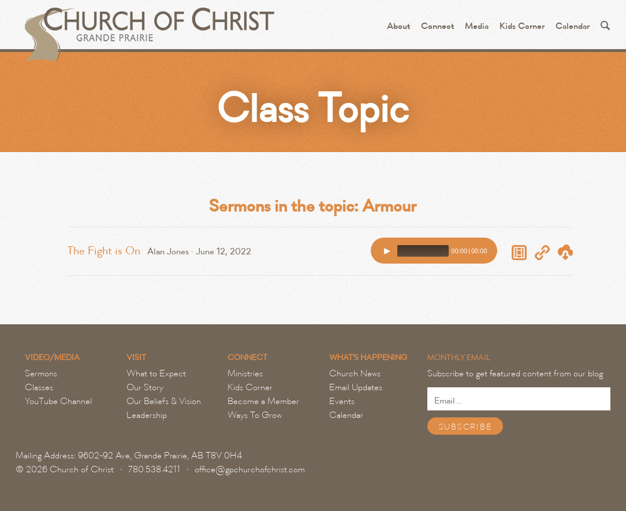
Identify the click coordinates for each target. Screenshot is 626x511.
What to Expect (156, 373)
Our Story (144, 387)
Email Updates (355, 387)
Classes (39, 387)
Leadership (146, 415)
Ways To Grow (255, 415)
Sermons (41, 373)
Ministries (245, 373)
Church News (355, 373)
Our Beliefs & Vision (163, 401)
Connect (437, 26)
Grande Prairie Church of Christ (148, 29)
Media (477, 26)
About (398, 26)
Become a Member (263, 401)
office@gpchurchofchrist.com (250, 469)
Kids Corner (522, 26)
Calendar (573, 26)
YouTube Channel (58, 401)
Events (342, 401)
